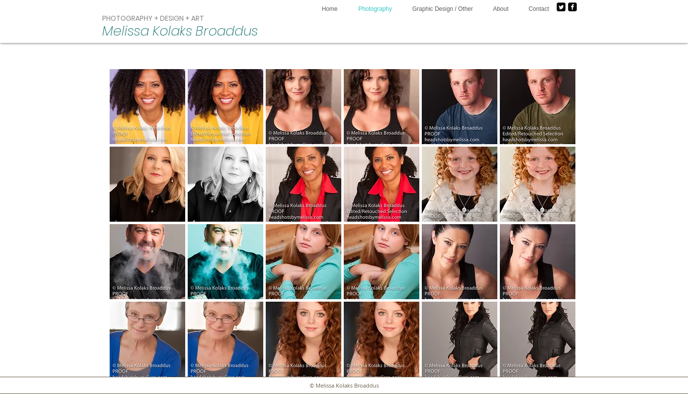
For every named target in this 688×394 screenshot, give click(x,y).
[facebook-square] (572, 6)
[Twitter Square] (561, 6)
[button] (147, 106)
